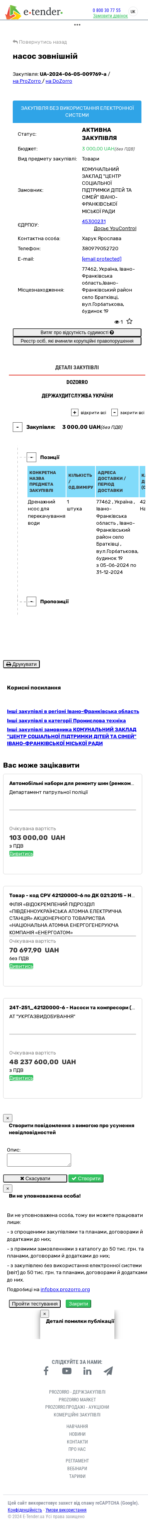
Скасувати (35, 1181)
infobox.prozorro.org (65, 1292)
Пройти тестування (35, 1306)
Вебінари (77, 1471)
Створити (85, 1181)
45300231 (93, 221)
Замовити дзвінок (104, 16)
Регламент (77, 1463)
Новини (77, 1436)
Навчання (77, 1429)
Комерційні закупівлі (77, 1417)
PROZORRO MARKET (77, 1402)
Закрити (78, 1306)
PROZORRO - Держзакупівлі (77, 1394)
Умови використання (66, 1512)
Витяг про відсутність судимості (77, 332)
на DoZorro (59, 81)
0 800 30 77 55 (101, 10)
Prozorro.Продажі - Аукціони (77, 1409)
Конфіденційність (25, 1512)
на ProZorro (27, 81)
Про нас (77, 1451)
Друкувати (21, 664)
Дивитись (21, 854)
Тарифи (77, 1478)
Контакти (77, 1444)
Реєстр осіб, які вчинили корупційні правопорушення (76, 341)
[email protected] (101, 259)
